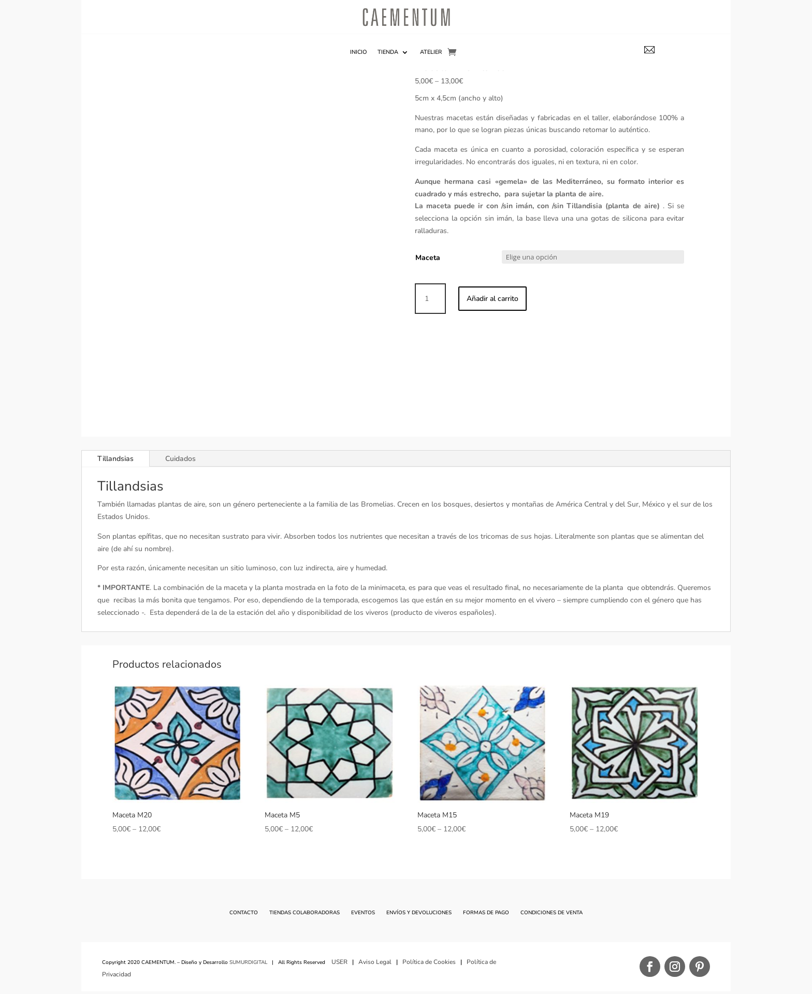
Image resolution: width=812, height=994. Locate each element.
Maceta (427, 258)
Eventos (363, 912)
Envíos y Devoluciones (419, 912)
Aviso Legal (375, 962)
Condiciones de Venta (551, 912)
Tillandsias (115, 459)
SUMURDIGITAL (248, 962)
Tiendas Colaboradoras (304, 912)
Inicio (358, 52)
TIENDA (388, 52)
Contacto (243, 912)
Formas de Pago (486, 912)
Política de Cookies (429, 962)
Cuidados (180, 459)
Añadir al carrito (492, 299)
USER (339, 962)
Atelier (431, 52)
